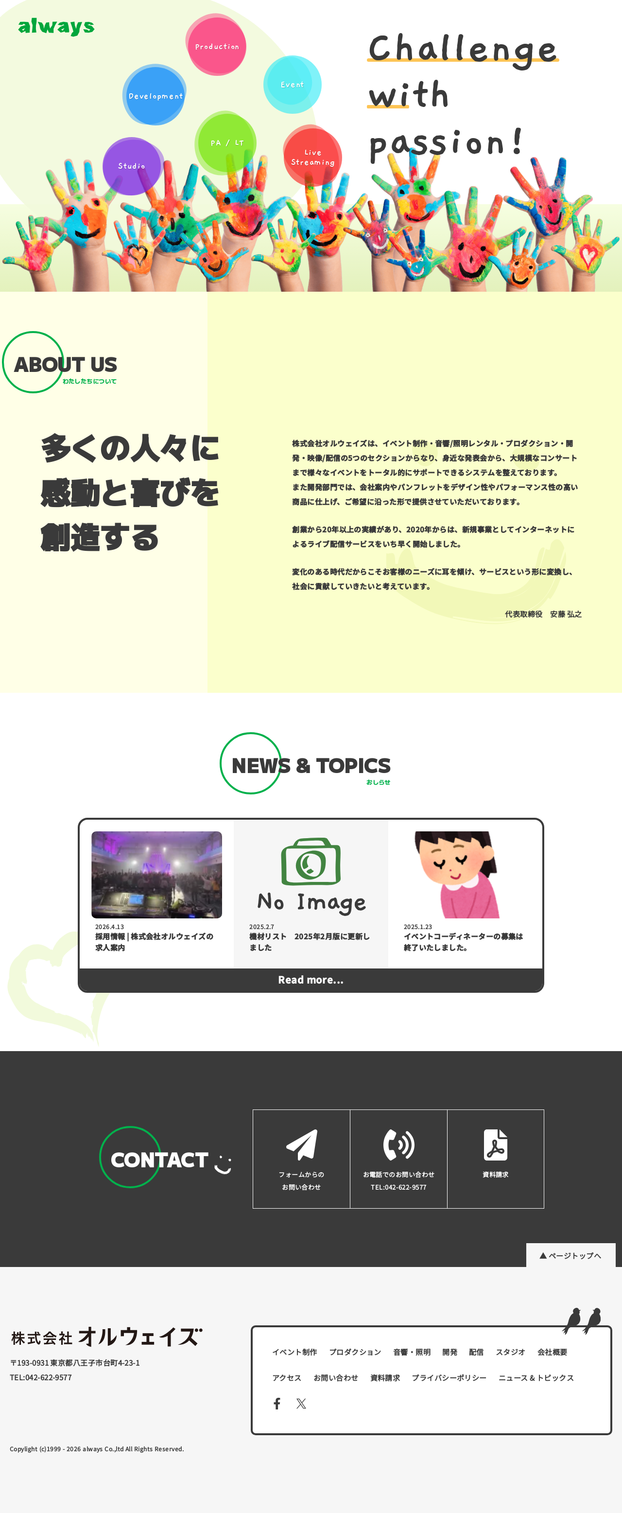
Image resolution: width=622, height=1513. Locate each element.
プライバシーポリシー (449, 1377)
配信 (476, 1352)
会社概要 (552, 1352)
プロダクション (355, 1352)
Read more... (311, 979)
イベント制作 (294, 1352)
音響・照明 (412, 1352)
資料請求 (385, 1377)
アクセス (287, 1377)
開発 (449, 1352)
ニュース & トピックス (536, 1377)
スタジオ (511, 1352)
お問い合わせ (336, 1377)
